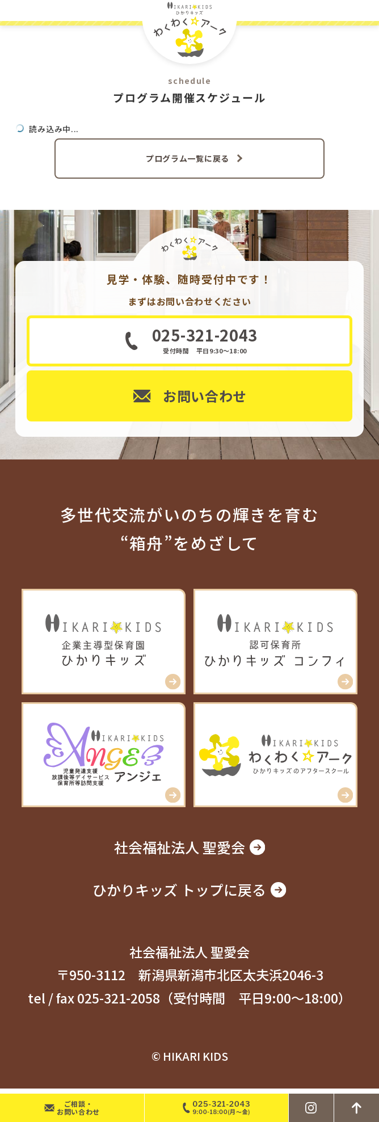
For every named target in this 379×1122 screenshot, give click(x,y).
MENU (366, 10)
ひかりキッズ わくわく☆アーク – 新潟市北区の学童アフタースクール (189, 32)
